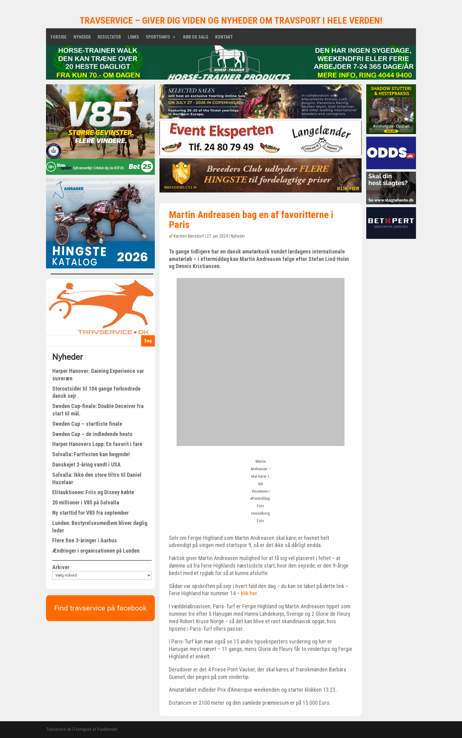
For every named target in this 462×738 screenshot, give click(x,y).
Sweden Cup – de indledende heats (92, 434)
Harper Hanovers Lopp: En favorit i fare (97, 444)
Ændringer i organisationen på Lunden (96, 550)
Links (133, 37)
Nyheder (82, 37)
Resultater (109, 37)
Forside (59, 37)
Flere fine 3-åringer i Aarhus (84, 540)
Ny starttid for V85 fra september (90, 512)
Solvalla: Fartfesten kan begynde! (91, 454)
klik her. (249, 593)
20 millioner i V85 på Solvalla (85, 502)
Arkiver (60, 567)
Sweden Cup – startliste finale (87, 423)
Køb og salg (195, 37)
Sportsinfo (158, 37)
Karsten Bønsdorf (188, 236)
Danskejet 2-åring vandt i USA (86, 464)
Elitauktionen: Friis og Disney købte (93, 492)
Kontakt (224, 37)
